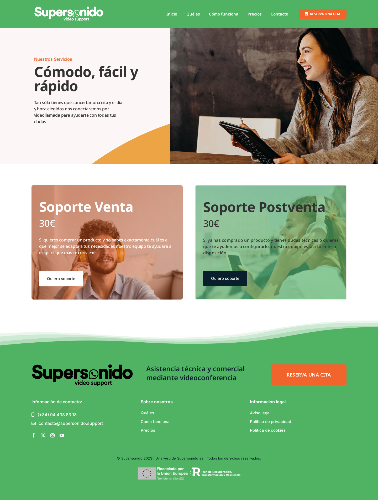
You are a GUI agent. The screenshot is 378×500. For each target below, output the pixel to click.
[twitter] (43, 435)
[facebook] (34, 435)
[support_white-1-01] (69, 9)
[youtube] (62, 435)
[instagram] (52, 435)
